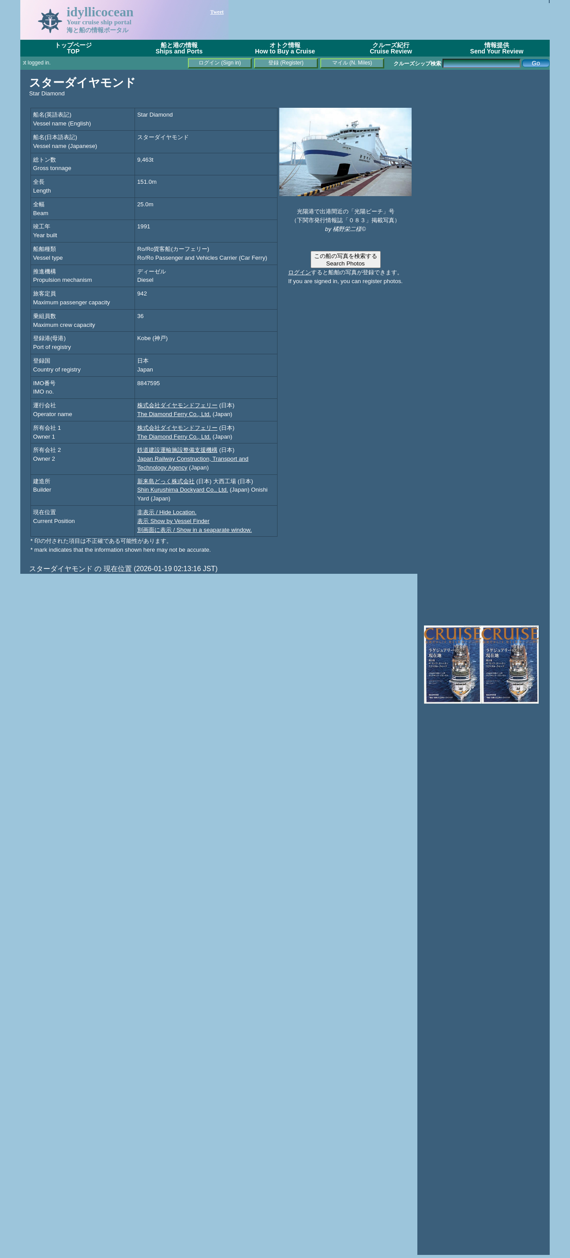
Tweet (217, 12)
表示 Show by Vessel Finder (173, 521)
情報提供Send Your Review (497, 48)
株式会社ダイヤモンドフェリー (177, 405)
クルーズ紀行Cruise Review (391, 48)
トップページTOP (73, 48)
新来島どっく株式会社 (166, 481)
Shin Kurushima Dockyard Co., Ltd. (182, 489)
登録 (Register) (286, 63)
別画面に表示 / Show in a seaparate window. (194, 530)
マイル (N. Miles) (352, 63)
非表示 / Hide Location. (166, 512)
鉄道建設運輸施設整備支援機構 (177, 450)
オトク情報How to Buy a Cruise (285, 48)
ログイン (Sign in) (220, 63)
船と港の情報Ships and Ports (179, 48)
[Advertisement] (389, 20)
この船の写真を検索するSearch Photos (345, 260)
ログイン (299, 272)
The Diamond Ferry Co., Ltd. (174, 414)
